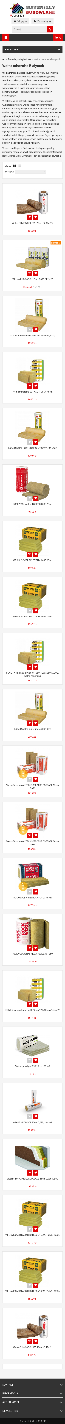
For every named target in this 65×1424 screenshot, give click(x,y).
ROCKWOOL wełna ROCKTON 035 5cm (33, 897)
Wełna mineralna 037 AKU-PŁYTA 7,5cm (32, 391)
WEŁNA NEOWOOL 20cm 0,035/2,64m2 (32, 1122)
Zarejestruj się (42, 21)
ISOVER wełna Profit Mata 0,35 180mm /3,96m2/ (32, 448)
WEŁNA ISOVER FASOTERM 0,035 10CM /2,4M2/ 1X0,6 (32, 1291)
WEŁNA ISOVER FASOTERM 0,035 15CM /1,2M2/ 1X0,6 (32, 1235)
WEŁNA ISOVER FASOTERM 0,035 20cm (32, 560)
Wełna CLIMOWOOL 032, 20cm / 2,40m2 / (32, 223)
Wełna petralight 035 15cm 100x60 (32, 1066)
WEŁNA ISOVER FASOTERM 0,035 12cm (32, 616)
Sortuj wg (9, 171)
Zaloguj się (20, 21)
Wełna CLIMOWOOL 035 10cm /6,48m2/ (32, 1347)
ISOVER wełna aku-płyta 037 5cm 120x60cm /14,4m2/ (33, 1010)
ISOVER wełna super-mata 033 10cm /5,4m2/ (32, 335)
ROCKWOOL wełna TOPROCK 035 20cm (32, 504)
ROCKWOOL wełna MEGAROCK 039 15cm (32, 954)
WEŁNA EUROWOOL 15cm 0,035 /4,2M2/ (32, 279)
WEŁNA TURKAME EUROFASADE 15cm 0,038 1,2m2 (32, 1178)
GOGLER (41, 1421)
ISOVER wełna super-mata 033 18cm (32, 729)
